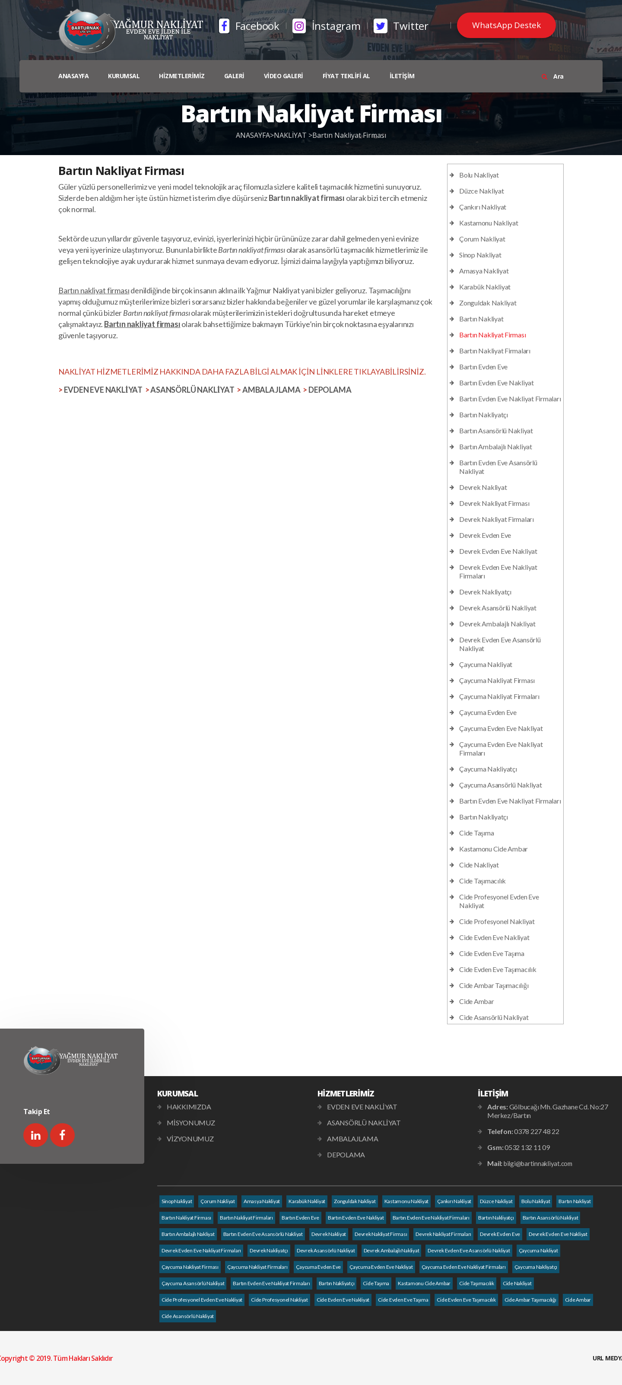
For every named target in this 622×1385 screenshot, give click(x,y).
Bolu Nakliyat (479, 175)
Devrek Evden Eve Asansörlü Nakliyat (469, 1250)
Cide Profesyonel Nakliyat (497, 921)
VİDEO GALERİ (283, 76)
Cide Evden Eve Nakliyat (494, 937)
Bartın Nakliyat (481, 318)
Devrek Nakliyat (483, 487)
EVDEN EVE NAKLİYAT (103, 389)
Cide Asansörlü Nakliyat (493, 1017)
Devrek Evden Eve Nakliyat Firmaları (201, 1250)
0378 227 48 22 (536, 1131)
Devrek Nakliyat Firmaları (496, 519)
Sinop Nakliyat (480, 255)
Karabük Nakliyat (485, 287)
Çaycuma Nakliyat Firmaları (499, 696)
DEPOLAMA (329, 389)
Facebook (249, 26)
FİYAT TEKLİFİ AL (346, 76)
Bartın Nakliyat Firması (349, 135)
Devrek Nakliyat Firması (494, 503)
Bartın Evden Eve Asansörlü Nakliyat (263, 1234)
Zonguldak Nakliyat (488, 303)
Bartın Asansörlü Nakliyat (496, 430)
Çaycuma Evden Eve (488, 712)
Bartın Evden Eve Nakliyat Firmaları (510, 398)
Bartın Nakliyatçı (483, 414)
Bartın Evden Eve (483, 366)
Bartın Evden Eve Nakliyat (496, 382)
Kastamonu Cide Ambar (493, 849)
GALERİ (234, 76)
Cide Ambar (476, 1001)
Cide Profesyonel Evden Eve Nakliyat (202, 1299)
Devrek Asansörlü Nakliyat (497, 608)
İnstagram (326, 26)
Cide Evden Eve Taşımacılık (497, 969)
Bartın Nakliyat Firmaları (494, 350)
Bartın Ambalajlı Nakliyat (495, 446)
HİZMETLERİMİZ (182, 76)
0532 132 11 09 (527, 1147)
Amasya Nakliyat (483, 271)
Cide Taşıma (476, 833)
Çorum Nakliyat (482, 239)
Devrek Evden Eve (485, 535)
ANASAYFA (73, 76)
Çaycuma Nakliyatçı (488, 769)
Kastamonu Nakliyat (488, 223)
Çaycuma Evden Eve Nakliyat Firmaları (464, 1267)
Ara (553, 76)
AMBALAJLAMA (271, 389)
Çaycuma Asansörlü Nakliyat (500, 785)
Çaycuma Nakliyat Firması (497, 680)
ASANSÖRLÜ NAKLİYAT (192, 389)
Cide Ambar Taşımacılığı (493, 985)
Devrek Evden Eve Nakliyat (498, 551)
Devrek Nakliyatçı (485, 592)
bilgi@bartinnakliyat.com (538, 1163)
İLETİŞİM (402, 76)
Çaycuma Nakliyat (485, 664)
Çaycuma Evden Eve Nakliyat (501, 728)
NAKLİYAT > (293, 135)
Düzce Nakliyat (481, 191)
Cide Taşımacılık (482, 881)
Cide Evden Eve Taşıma (491, 953)
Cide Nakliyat (479, 865)
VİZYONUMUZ (190, 1138)
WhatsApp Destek (506, 25)
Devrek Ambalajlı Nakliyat (497, 623)
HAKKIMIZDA (189, 1106)
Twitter (401, 26)
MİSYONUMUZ (191, 1122)
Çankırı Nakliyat (482, 207)
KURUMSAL (124, 76)
